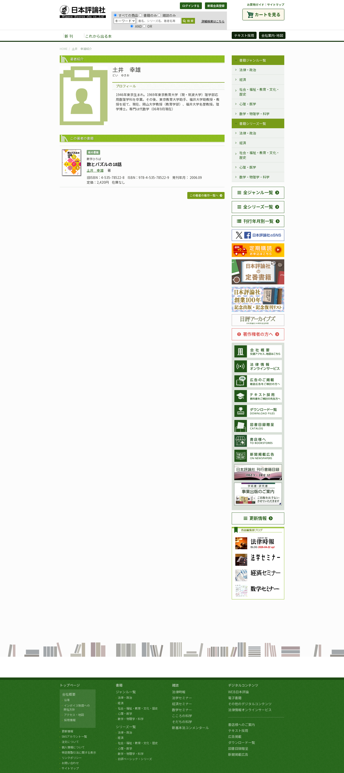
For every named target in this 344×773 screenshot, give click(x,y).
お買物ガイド (255, 4)
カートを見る (267, 14)
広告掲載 (235, 736)
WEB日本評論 (238, 691)
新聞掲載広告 (238, 754)
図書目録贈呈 (238, 748)
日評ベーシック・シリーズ (135, 759)
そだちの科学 (182, 721)
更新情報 (255, 518)
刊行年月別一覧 (255, 221)
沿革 (67, 700)
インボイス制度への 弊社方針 (76, 707)
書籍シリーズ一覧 (252, 123)
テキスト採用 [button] (244, 35)
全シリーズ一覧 (255, 206)
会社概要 (68, 694)
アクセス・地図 (74, 715)
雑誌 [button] (142, 36)
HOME (64, 49)
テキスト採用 (238, 730)
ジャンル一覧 (126, 691)
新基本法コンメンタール (190, 727)
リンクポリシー (72, 758)
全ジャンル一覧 (255, 192)
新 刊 (68, 36)
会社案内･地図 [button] (272, 35)
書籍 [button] (126, 36)
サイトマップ (275, 4)
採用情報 (69, 720)
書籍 (119, 685)
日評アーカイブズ (210, 36)
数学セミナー (182, 709)
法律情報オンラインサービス (250, 709)
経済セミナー (182, 703)
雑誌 (175, 685)
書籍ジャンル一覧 (252, 60)
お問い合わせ (70, 763)
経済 (242, 79)
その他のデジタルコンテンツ (250, 703)
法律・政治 (247, 69)
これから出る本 (98, 36)
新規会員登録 (216, 6)
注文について (70, 742)
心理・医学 (247, 103)
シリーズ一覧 (126, 726)
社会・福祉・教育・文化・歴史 (259, 91)
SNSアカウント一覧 (74, 736)
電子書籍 (235, 697)
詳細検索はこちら (213, 21)
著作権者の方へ (255, 334)
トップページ (70, 685)
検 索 (188, 21)
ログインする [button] (190, 6)
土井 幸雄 (95, 170)
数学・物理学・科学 (254, 113)
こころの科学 (182, 715)
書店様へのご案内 (241, 724)
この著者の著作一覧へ (204, 195)
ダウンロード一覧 (241, 742)
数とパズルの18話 (104, 164)
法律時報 (178, 691)
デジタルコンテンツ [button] (172, 36)
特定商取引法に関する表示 (79, 752)
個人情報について (73, 747)
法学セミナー (182, 697)
